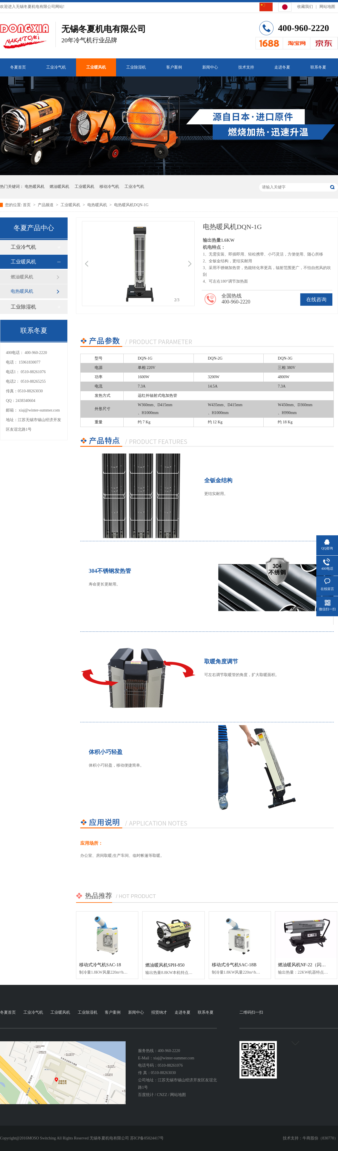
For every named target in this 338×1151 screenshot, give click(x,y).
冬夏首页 (18, 67)
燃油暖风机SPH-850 (164, 965)
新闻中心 (210, 67)
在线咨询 (316, 299)
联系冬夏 (318, 67)
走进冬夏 (282, 67)
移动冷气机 (109, 186)
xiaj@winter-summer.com (39, 410)
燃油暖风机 (59, 186)
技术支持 (246, 67)
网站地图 (327, 7)
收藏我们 (305, 7)
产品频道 (46, 205)
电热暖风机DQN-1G (131, 205)
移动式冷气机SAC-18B (234, 964)
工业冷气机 (56, 67)
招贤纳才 (159, 1012)
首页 (27, 205)
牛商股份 (310, 1138)
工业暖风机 (96, 67)
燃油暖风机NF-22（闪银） (304, 964)
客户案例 (174, 67)
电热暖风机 (35, 186)
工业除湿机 (136, 67)
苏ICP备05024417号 (147, 1138)
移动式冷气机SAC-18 (100, 964)
